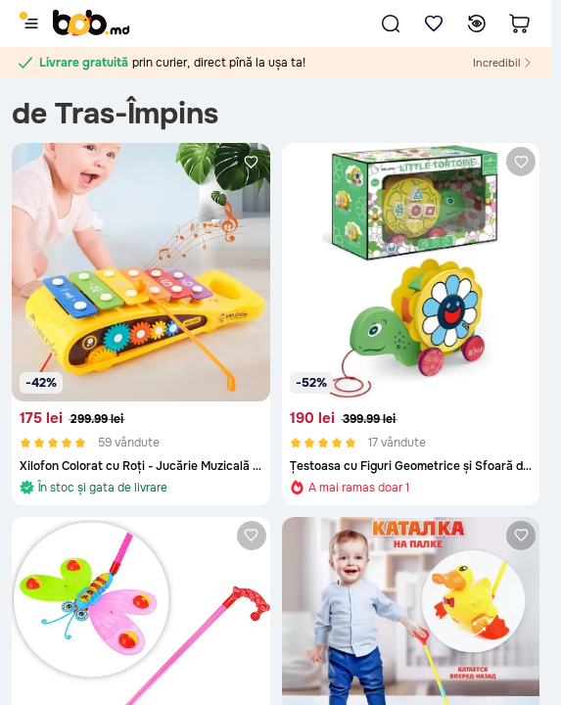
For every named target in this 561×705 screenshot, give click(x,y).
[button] (390, 23)
